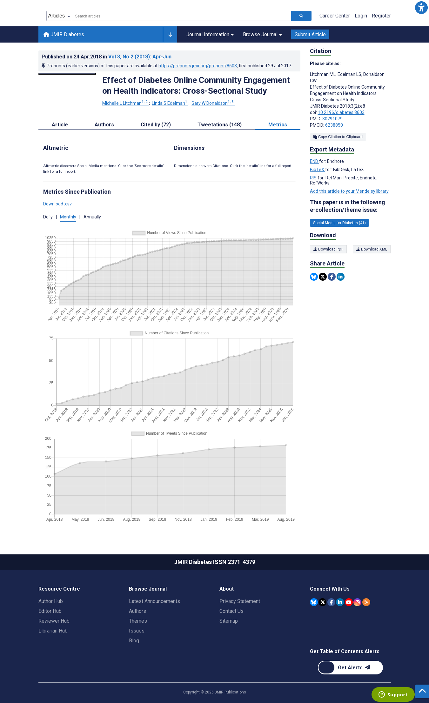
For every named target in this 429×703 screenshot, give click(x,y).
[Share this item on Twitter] (323, 277)
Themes (138, 621)
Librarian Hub (53, 631)
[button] (421, 8)
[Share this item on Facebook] (332, 277)
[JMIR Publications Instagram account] (357, 602)
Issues (136, 631)
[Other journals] (170, 34)
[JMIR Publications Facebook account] (331, 602)
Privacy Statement (239, 601)
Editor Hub (50, 611)
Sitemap (228, 621)
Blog (134, 641)
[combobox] (181, 16)
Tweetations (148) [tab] (220, 125)
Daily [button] (48, 216)
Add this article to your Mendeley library (349, 191)
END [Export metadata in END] (314, 161)
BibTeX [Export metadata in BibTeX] (317, 169)
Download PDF (328, 249)
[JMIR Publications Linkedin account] (340, 602)
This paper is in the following (347, 206)
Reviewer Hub (54, 621)
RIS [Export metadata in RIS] (314, 177)
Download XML (372, 249)
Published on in (106, 57)
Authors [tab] (104, 125)
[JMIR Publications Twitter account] (322, 602)
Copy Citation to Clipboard (338, 137)
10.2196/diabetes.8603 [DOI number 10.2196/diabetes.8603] (341, 112)
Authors (137, 611)
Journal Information (210, 34)
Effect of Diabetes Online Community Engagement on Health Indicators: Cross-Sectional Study (196, 85)
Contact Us (231, 611)
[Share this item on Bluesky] (314, 277)
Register (381, 16)
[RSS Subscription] (366, 602)
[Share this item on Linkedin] (341, 277)
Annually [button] (92, 216)
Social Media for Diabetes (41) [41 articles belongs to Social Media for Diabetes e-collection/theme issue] (339, 223)
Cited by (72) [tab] (156, 125)
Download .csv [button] (57, 203)
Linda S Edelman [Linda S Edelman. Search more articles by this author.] (170, 103)
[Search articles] (301, 16)
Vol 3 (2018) (139, 57)
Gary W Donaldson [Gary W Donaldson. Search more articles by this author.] (213, 103)
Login (361, 16)
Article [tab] (60, 125)
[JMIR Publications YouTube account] (349, 602)
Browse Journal (262, 34)
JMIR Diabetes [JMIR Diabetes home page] (64, 34)
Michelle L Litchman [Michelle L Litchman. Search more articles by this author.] (125, 103)
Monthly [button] (68, 216)
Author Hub (50, 601)
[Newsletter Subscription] (350, 667)
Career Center (334, 16)
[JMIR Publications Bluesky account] (314, 602)
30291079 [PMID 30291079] (332, 118)
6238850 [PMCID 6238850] (334, 125)
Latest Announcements (154, 601)
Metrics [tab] (277, 125)
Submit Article (310, 34)
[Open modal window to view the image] (67, 74)
